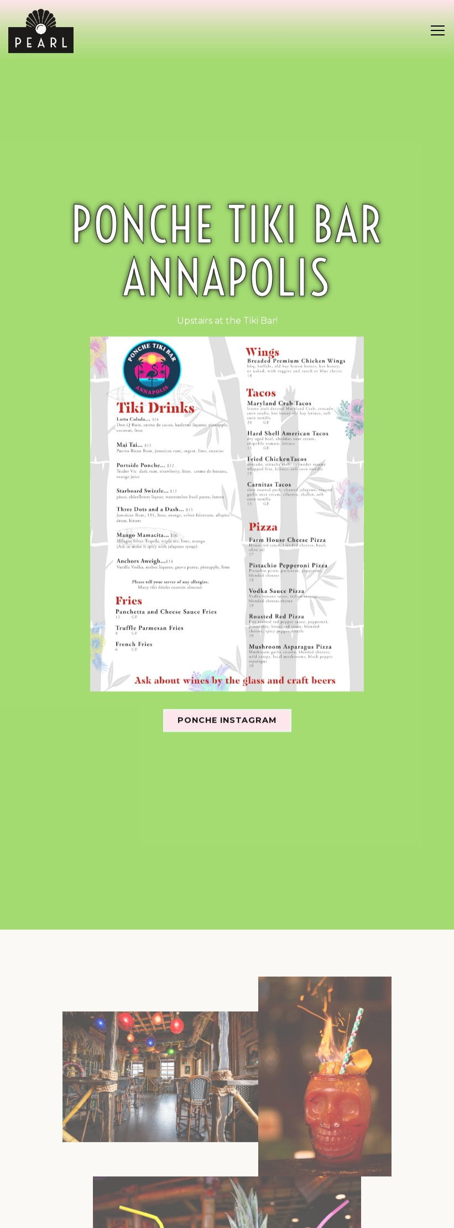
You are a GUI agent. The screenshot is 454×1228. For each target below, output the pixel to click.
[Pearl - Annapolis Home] (41, 30)
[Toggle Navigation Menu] (437, 30)
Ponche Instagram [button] (227, 695)
